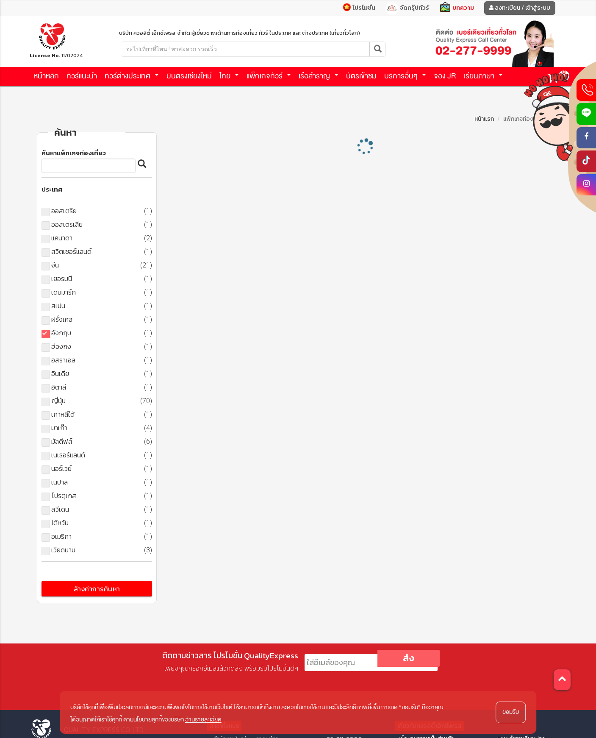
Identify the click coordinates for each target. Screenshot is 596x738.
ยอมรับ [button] (510, 712)
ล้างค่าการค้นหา (97, 589)
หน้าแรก (484, 118)
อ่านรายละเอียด (203, 719)
